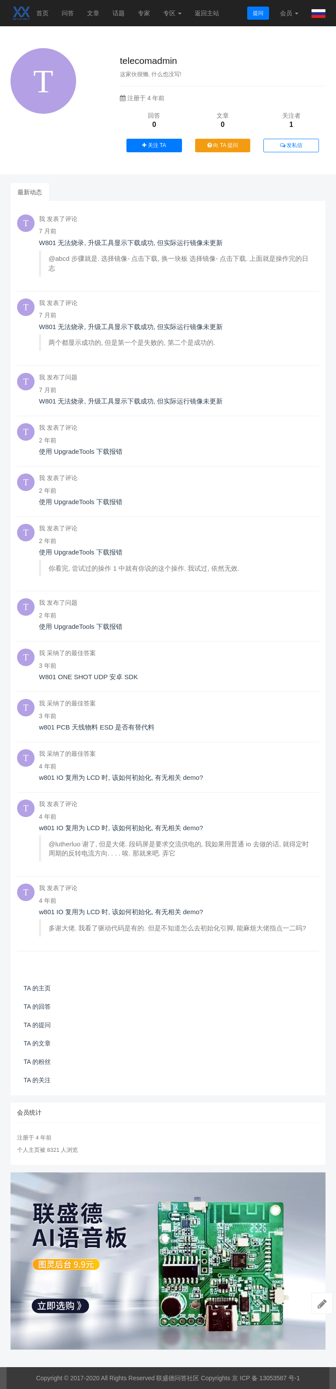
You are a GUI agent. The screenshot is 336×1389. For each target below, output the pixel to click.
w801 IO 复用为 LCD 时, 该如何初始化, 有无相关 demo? (121, 777)
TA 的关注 (37, 1080)
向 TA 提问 (222, 145)
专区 (172, 13)
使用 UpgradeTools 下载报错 (80, 451)
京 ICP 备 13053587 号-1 (266, 1378)
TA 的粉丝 (37, 1061)
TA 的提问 (37, 1024)
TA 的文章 (37, 1043)
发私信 (291, 145)
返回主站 (207, 13)
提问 (258, 13)
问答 (68, 13)
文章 (93, 13)
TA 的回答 (37, 1006)
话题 (118, 13)
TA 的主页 (37, 988)
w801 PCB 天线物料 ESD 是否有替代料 (96, 727)
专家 (144, 13)
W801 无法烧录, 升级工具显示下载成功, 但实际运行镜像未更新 (131, 242)
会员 (289, 13)
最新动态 (30, 192)
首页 (42, 13)
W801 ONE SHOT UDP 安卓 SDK (88, 676)
